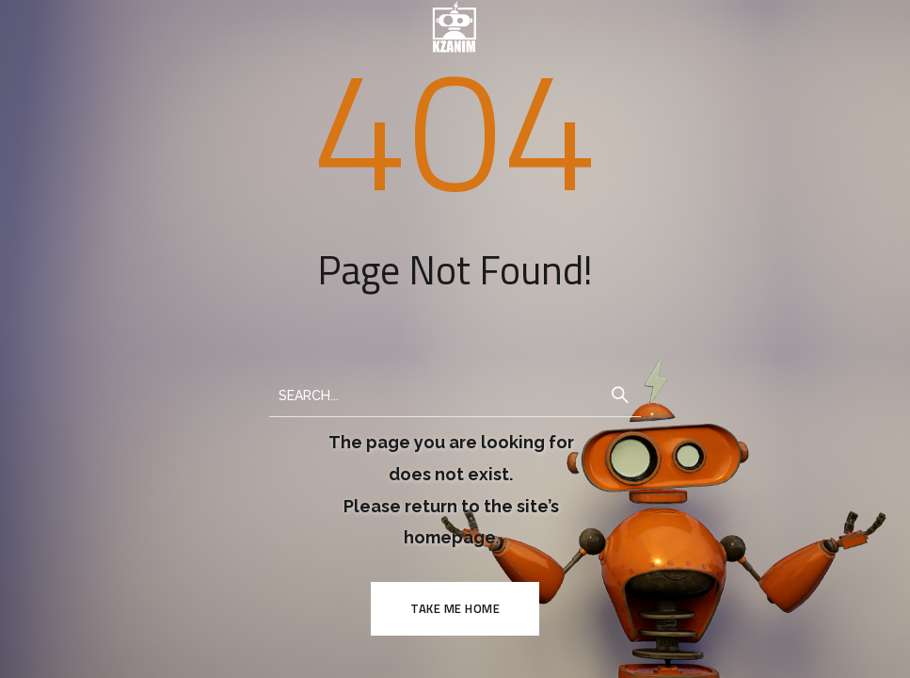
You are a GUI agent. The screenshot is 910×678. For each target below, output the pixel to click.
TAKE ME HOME (455, 608)
